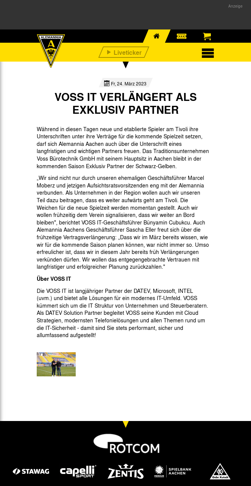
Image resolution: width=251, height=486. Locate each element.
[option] (56, 364)
